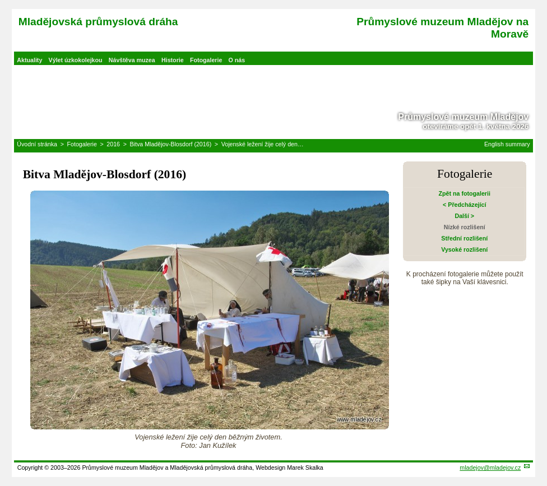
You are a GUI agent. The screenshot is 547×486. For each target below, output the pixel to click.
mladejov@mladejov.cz (490, 467)
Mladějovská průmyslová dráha (98, 21)
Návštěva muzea (132, 60)
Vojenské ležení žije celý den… (262, 144)
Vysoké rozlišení (464, 249)
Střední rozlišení (464, 238)
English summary (507, 144)
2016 (113, 144)
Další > (464, 215)
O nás (237, 60)
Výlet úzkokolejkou (76, 60)
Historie (172, 60)
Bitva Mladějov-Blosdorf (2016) (171, 144)
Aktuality (29, 60)
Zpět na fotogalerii (464, 193)
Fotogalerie (206, 60)
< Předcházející (464, 204)
